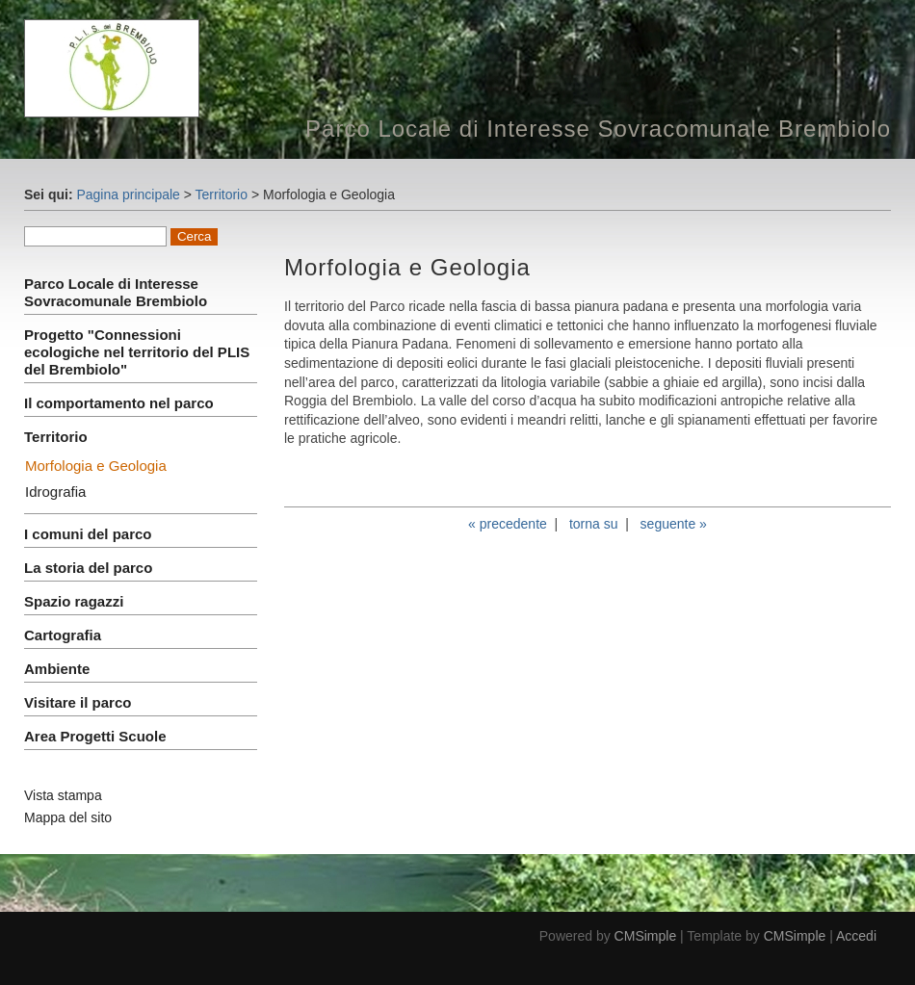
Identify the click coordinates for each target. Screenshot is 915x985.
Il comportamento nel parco (119, 403)
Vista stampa (63, 795)
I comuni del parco (88, 534)
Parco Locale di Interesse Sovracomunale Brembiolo (115, 292)
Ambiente (57, 669)
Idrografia (55, 491)
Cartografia (62, 635)
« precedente (507, 523)
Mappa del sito (68, 817)
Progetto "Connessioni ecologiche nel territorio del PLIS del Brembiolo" (136, 351)
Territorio (222, 194)
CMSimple (645, 936)
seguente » (673, 523)
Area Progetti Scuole (95, 736)
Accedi (856, 936)
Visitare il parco (77, 702)
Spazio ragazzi (73, 601)
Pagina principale (127, 194)
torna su (593, 523)
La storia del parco (88, 567)
